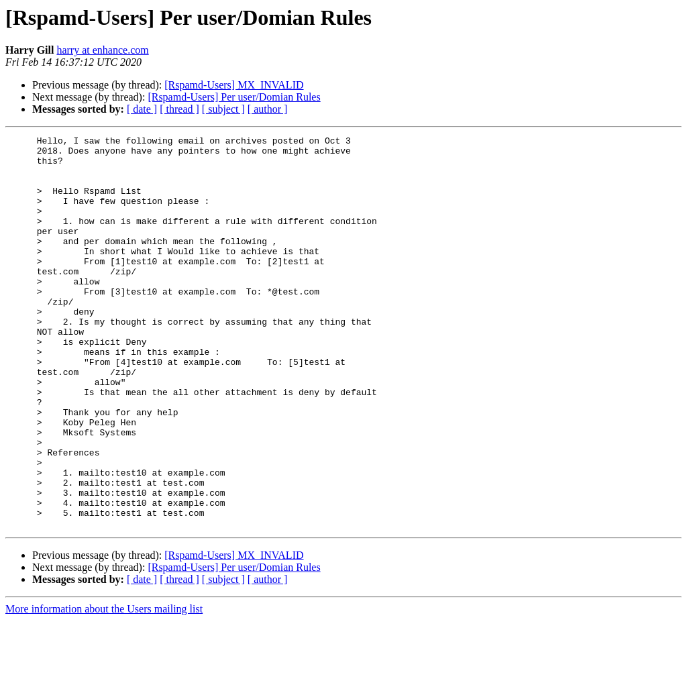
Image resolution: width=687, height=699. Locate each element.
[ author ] (268, 109)
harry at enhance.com (102, 50)
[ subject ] (223, 109)
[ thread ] (179, 109)
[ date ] (142, 109)
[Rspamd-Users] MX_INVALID (233, 85)
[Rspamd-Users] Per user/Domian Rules (234, 97)
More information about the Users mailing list (104, 687)
